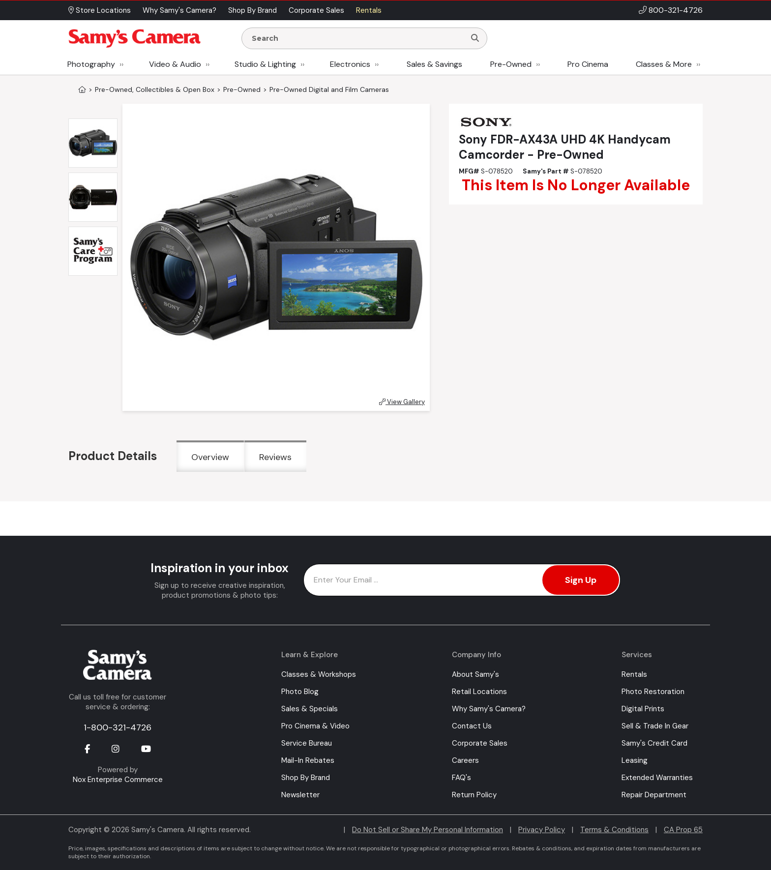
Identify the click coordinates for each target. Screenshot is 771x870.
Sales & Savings (434, 64)
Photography (91, 64)
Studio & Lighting (265, 64)
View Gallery (402, 402)
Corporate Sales (479, 743)
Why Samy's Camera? (489, 709)
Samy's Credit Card (654, 743)
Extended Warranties (657, 778)
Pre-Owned (511, 64)
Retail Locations (479, 691)
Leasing (635, 760)
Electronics (350, 64)
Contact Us (472, 726)
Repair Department (654, 795)
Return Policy (474, 795)
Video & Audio (175, 64)
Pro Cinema (587, 64)
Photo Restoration (653, 691)
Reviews (275, 457)
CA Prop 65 (683, 830)
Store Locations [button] (99, 10)
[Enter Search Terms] (357, 38)
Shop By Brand (305, 778)
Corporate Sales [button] (316, 10)
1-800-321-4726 (117, 727)
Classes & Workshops (318, 674)
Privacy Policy (541, 830)
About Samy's (475, 674)
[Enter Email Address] (462, 580)
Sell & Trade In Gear (655, 726)
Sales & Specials (309, 709)
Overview (210, 457)
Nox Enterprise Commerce (118, 779)
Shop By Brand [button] (252, 10)
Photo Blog (300, 691)
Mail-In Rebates (307, 760)
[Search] (475, 38)
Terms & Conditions (614, 830)
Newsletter (300, 795)
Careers (465, 760)
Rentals (634, 674)
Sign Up (580, 580)
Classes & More (664, 64)
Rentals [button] (369, 10)
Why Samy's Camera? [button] (179, 10)
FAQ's (461, 778)
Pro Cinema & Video (315, 726)
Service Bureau (306, 743)
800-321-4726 (676, 10)
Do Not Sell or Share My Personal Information (427, 830)
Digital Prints (643, 709)
